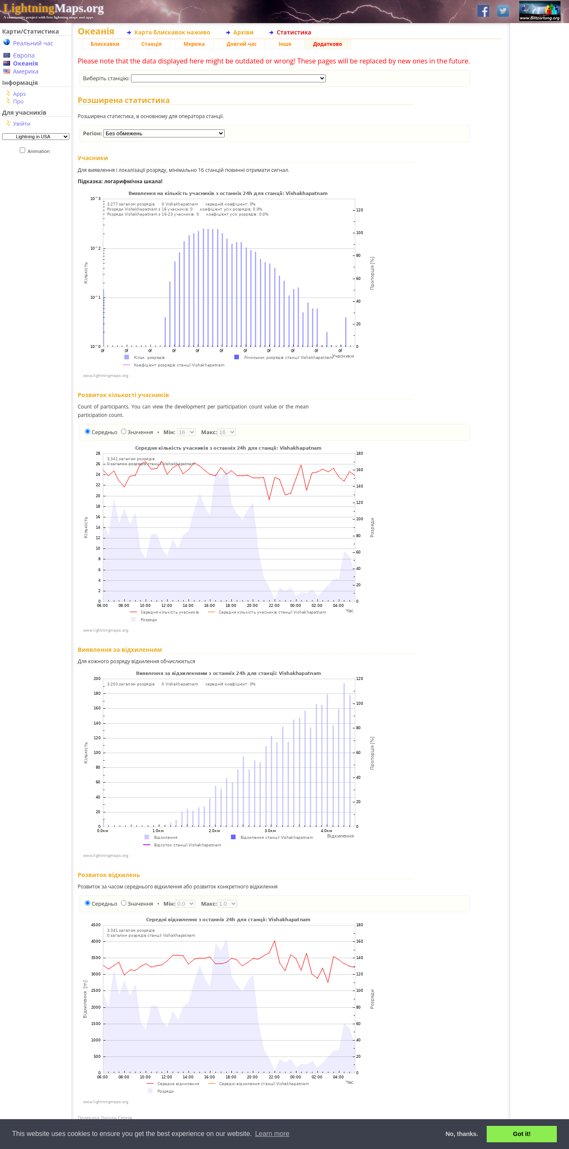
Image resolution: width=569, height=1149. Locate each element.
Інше (284, 43)
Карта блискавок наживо (172, 32)
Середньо (104, 432)
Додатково (327, 43)
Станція (152, 43)
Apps (19, 94)
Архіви (243, 32)
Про (18, 101)
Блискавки (105, 43)
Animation (40, 151)
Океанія (25, 63)
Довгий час (242, 43)
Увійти (21, 123)
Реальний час (33, 43)
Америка (26, 71)
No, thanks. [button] (462, 1134)
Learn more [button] (272, 1133)
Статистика (294, 32)
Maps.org (53, 8)
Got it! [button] (522, 1134)
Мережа (194, 43)
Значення (140, 432)
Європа (24, 55)
